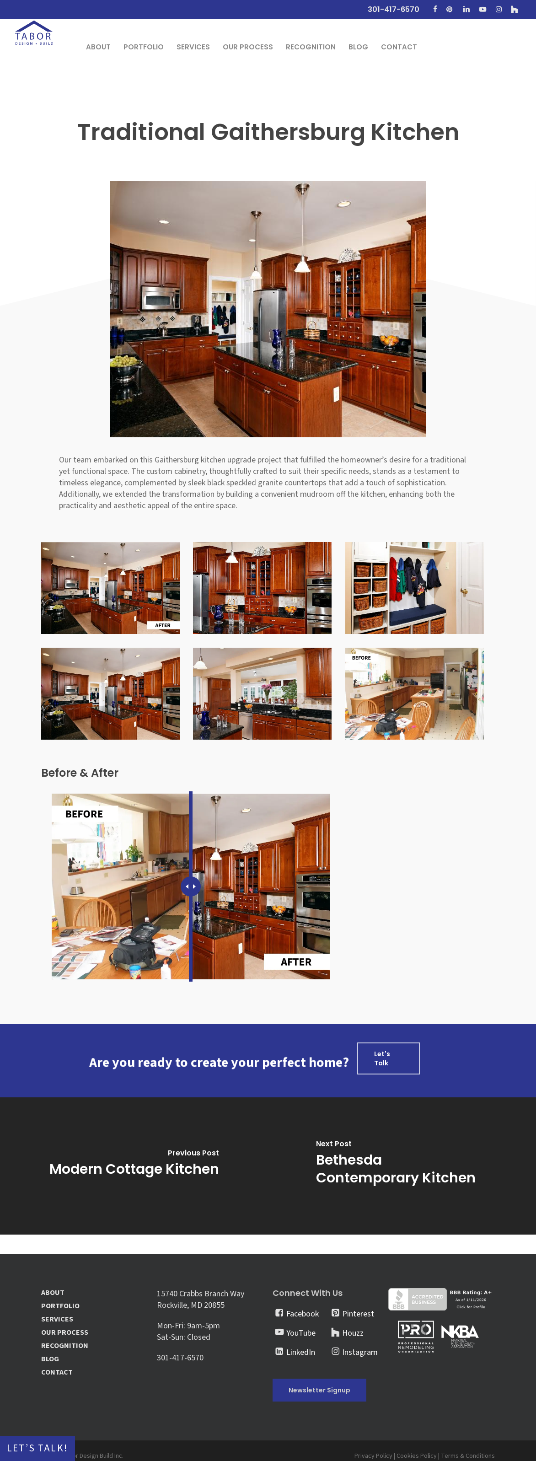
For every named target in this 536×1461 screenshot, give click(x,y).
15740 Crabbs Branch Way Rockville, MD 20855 (200, 1299)
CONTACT (57, 1372)
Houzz (353, 1333)
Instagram (360, 1352)
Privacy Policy (373, 1456)
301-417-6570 (180, 1358)
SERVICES (57, 1319)
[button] (388, 1058)
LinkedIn (300, 1352)
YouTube (301, 1333)
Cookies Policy (417, 1456)
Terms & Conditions (468, 1456)
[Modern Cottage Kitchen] (134, 1166)
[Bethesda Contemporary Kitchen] (402, 1166)
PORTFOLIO (60, 1306)
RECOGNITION (64, 1346)
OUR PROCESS (64, 1332)
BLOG (50, 1359)
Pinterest (358, 1314)
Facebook (302, 1314)
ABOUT (52, 1293)
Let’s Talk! (37, 1448)
